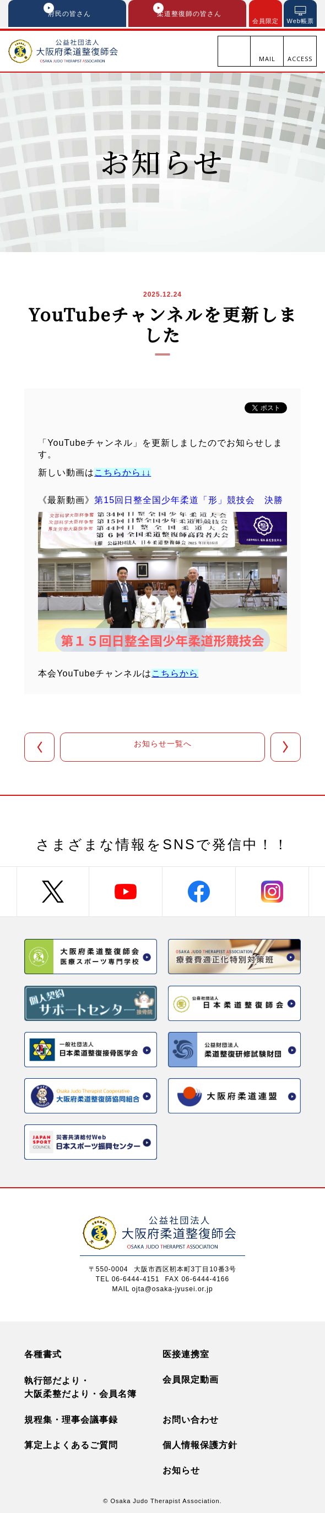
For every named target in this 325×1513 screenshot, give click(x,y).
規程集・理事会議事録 (71, 1417)
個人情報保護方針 (199, 1443)
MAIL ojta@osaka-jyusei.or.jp (162, 1287)
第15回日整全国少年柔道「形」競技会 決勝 (188, 501)
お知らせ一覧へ (163, 748)
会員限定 (265, 21)
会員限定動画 (190, 1377)
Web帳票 (300, 21)
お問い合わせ (190, 1417)
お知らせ (181, 1468)
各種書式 (43, 1352)
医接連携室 (185, 1352)
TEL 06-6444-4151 (128, 1277)
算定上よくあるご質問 (71, 1443)
